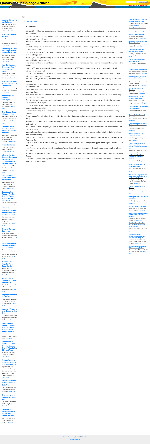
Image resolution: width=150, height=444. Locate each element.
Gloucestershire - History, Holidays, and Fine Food (9, 245)
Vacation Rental (32, 22)
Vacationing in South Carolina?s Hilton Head (9, 280)
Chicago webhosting (67, 437)
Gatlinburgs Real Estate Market (138, 69)
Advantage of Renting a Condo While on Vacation (138, 42)
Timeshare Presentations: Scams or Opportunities (136, 50)
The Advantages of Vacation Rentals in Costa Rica (9, 83)
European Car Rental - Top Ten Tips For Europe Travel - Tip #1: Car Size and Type (9, 346)
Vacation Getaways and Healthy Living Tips (9, 311)
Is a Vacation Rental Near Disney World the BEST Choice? (136, 156)
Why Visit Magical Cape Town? (138, 206)
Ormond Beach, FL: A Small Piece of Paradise (9, 178)
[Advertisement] (38, 434)
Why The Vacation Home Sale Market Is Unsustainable (9, 212)
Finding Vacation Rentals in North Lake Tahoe (137, 60)
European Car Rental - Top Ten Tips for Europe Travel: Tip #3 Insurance (8, 196)
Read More (11, 31)
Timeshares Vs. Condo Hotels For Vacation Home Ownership (138, 124)
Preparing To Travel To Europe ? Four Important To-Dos (10, 51)
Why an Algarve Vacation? (136, 34)
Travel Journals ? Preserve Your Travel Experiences (138, 107)
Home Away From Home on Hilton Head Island (137, 165)
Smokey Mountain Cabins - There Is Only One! (9, 383)
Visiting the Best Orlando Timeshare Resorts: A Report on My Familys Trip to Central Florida (9, 159)
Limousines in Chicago (75, 439)
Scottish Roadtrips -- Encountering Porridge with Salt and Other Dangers (137, 236)
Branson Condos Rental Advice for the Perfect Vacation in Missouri (138, 214)
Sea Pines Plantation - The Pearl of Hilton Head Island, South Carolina (137, 224)
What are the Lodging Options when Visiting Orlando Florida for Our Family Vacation (138, 176)
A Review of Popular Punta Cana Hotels (7, 264)
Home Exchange (8, 145)
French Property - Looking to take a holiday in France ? (9, 362)
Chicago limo (84, 437)
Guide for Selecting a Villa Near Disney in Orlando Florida (138, 20)
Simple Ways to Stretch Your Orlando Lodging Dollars (137, 247)
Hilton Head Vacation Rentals (137, 28)
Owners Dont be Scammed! (137, 115)
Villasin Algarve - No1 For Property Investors (136, 134)
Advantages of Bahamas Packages (8, 98)
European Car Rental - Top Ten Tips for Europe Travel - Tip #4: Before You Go (8, 327)
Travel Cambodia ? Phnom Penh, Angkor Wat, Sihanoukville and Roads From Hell (138, 146)
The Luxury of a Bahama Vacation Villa (9, 397)
